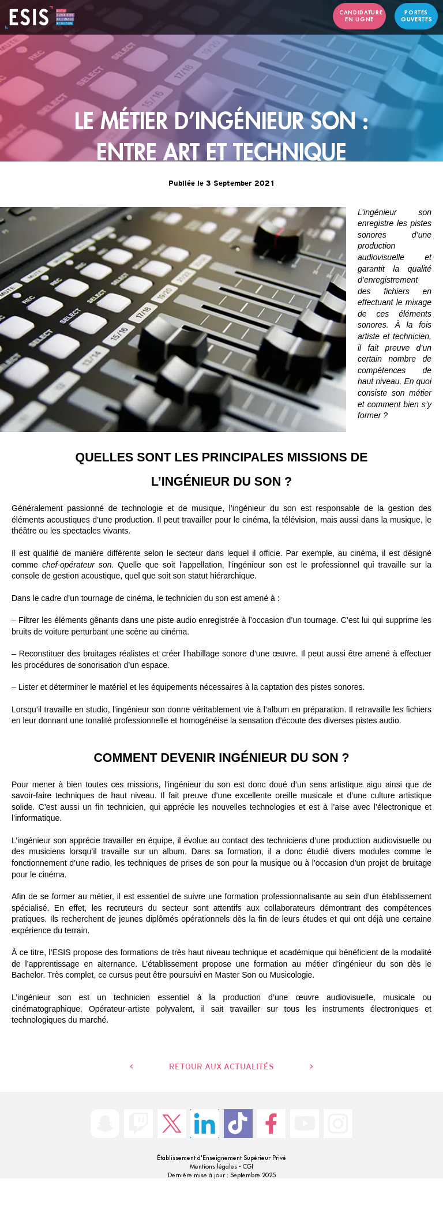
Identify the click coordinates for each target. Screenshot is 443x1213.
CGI (248, 1166)
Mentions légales (213, 1166)
